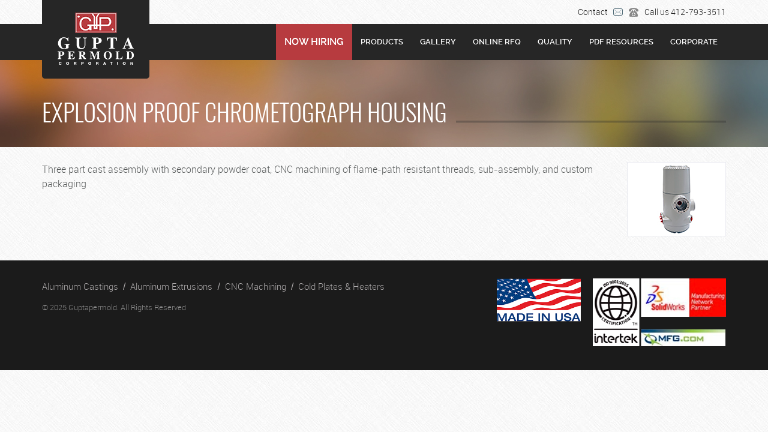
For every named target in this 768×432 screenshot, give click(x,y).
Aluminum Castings (80, 286)
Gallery (438, 41)
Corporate (694, 41)
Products (382, 41)
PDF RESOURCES (621, 41)
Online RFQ (497, 41)
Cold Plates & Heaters (341, 286)
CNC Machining (255, 286)
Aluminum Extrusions (171, 286)
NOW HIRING (314, 41)
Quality (555, 41)
